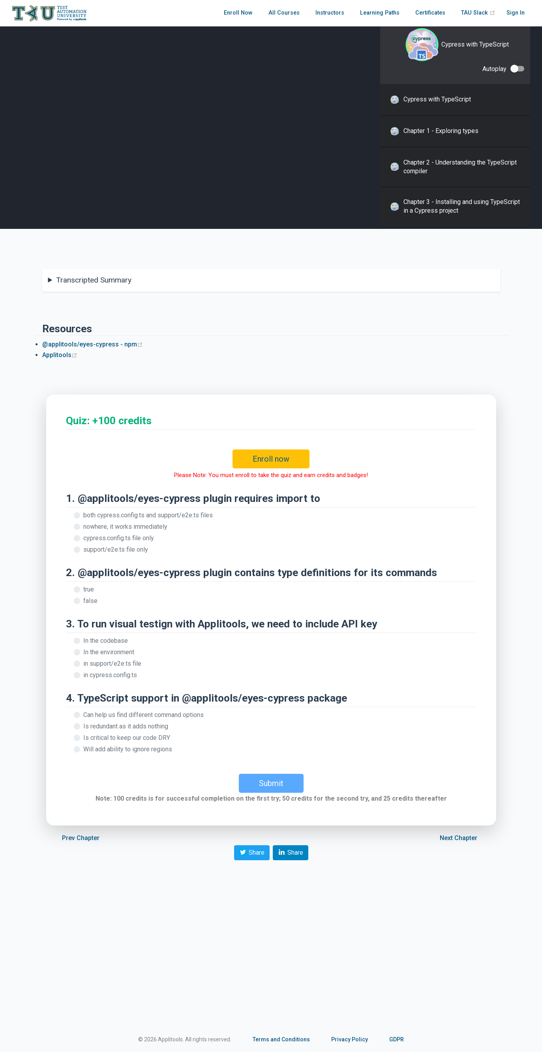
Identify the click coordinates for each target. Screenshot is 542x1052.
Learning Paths (379, 12)
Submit (271, 783)
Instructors (329, 12)
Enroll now (271, 459)
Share (251, 852)
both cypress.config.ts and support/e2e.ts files (148, 515)
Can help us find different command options (143, 715)
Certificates (430, 12)
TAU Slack (478, 12)
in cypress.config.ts (110, 675)
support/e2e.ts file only (115, 549)
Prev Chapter (80, 838)
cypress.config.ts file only (118, 538)
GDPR (396, 1039)
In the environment (108, 652)
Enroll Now (238, 12)
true (88, 589)
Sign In (515, 12)
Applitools (59, 355)
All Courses (284, 12)
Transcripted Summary (93, 280)
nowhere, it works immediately (125, 526)
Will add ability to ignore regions (127, 749)
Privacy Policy (349, 1039)
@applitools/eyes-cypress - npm (92, 344)
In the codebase (105, 640)
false (90, 601)
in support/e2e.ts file (112, 663)
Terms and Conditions (281, 1039)
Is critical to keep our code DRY (126, 737)
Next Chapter (458, 838)
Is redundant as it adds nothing (125, 726)
